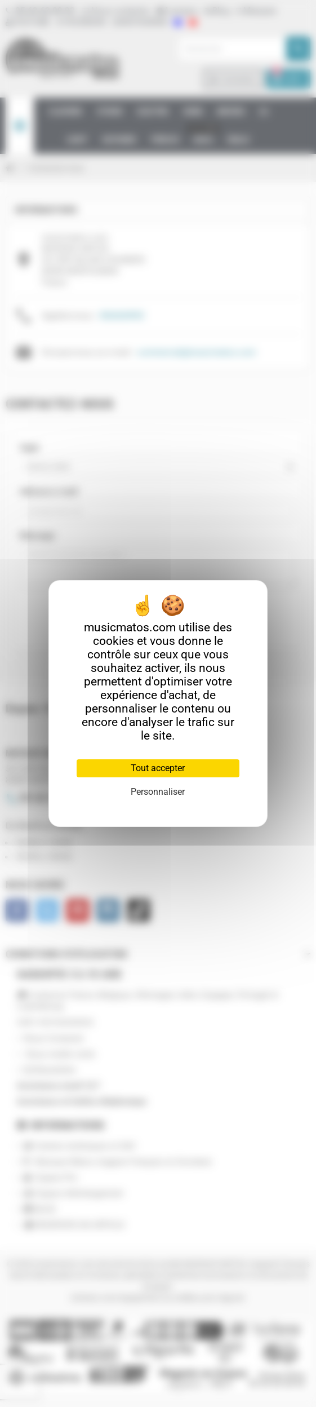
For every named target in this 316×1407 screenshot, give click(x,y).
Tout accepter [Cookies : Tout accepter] (158, 768)
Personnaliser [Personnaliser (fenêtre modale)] (158, 791)
